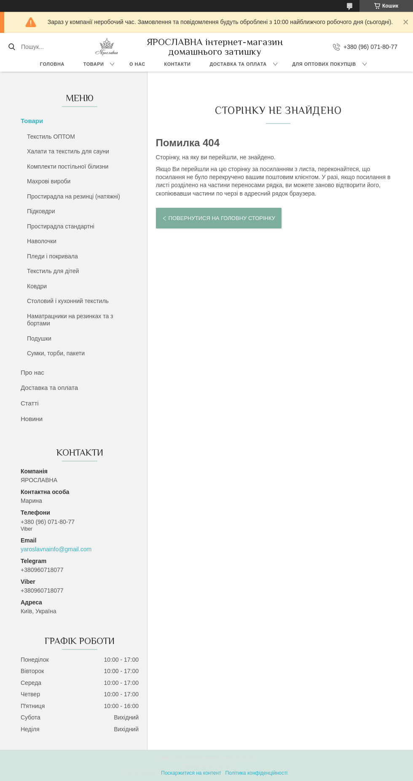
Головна (52, 64)
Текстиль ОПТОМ (51, 136)
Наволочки (41, 241)
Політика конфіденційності (256, 773)
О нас (137, 64)
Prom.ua (245, 758)
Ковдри (37, 286)
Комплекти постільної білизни (67, 166)
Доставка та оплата (237, 64)
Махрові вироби (48, 181)
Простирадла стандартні (60, 226)
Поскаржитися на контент (191, 773)
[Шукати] (11, 47)
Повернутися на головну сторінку (222, 218)
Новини (32, 418)
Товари (93, 64)
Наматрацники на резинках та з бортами (70, 320)
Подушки (39, 338)
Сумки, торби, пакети (56, 353)
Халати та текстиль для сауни (68, 151)
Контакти (177, 64)
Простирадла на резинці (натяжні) (73, 196)
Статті (30, 403)
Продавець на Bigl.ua (206, 765)
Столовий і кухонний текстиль (68, 301)
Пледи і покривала (52, 256)
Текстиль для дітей (53, 271)
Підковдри (41, 211)
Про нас (32, 372)
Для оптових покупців (324, 64)
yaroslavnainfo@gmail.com (56, 549)
